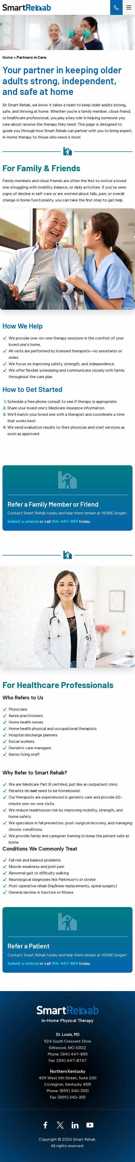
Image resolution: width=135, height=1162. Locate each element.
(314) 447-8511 (73, 1054)
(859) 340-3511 (71, 1097)
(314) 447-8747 (71, 1060)
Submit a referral (22, 521)
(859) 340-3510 (74, 1090)
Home (7, 57)
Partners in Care (31, 57)
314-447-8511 (65, 521)
